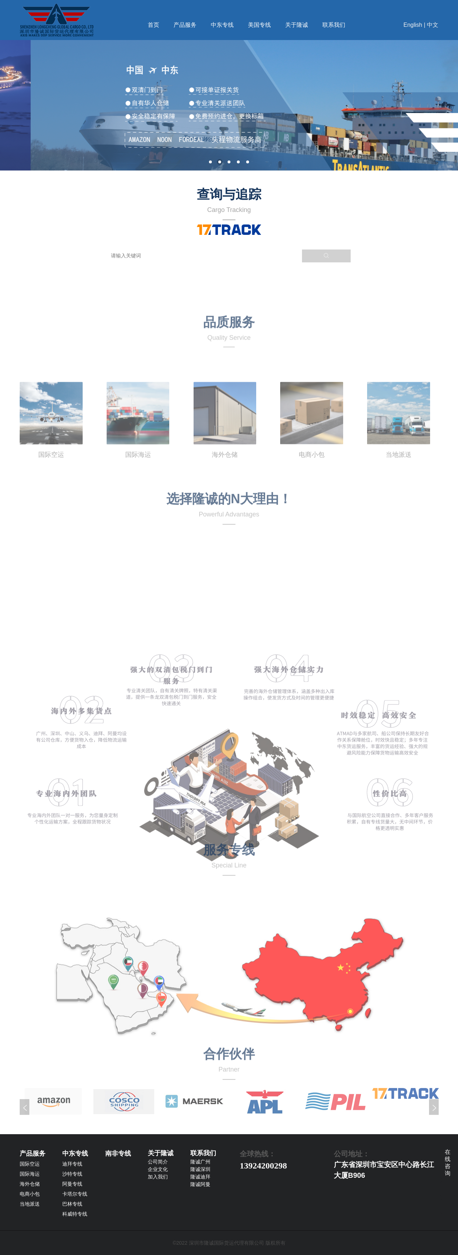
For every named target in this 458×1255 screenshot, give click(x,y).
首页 (153, 25)
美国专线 (259, 25)
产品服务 (185, 25)
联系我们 (333, 25)
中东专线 (222, 25)
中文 (432, 25)
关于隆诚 (296, 25)
